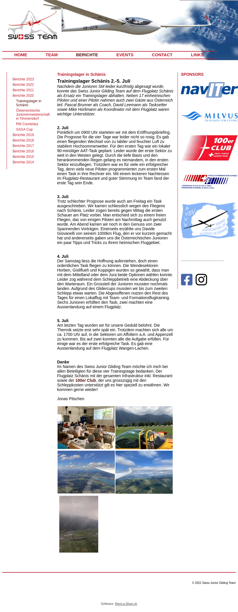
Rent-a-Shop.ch (126, 603)
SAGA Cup (24, 129)
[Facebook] (186, 281)
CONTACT (162, 54)
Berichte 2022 (23, 85)
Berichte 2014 (23, 162)
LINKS (197, 54)
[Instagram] (201, 281)
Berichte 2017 (23, 146)
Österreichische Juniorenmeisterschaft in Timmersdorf (33, 115)
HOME (20, 54)
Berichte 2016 (23, 151)
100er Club (85, 380)
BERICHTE (87, 54)
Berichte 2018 (23, 140)
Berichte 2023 (23, 79)
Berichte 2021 (23, 90)
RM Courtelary (27, 124)
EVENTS (124, 54)
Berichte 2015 (23, 157)
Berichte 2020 (23, 96)
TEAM (52, 54)
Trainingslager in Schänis (28, 103)
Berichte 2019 (23, 135)
